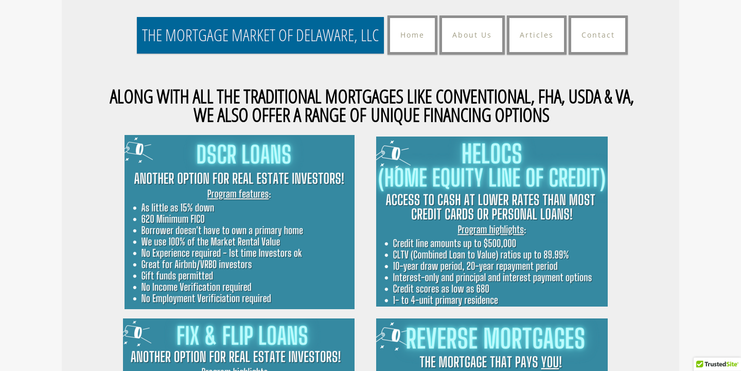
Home (412, 35)
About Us (472, 35)
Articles (537, 35)
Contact (598, 35)
